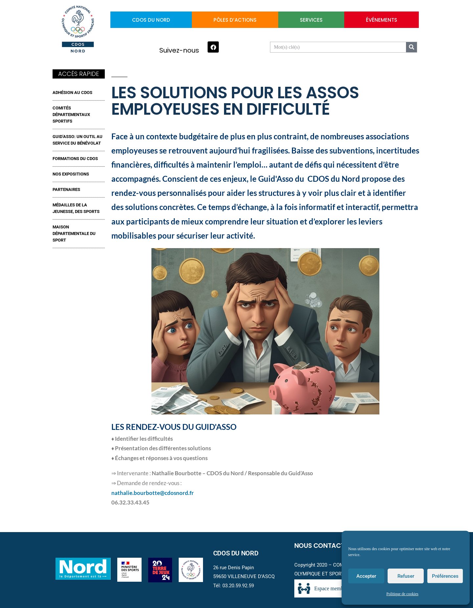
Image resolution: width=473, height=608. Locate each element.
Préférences (445, 576)
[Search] (411, 47)
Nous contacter (323, 545)
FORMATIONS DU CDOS (75, 158)
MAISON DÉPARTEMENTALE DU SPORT (74, 233)
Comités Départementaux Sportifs (71, 114)
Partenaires (66, 189)
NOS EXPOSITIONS (71, 174)
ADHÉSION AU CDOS (72, 92)
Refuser (405, 576)
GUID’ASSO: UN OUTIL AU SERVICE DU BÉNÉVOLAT (77, 140)
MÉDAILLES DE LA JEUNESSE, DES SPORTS (76, 208)
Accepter (366, 576)
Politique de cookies (402, 594)
